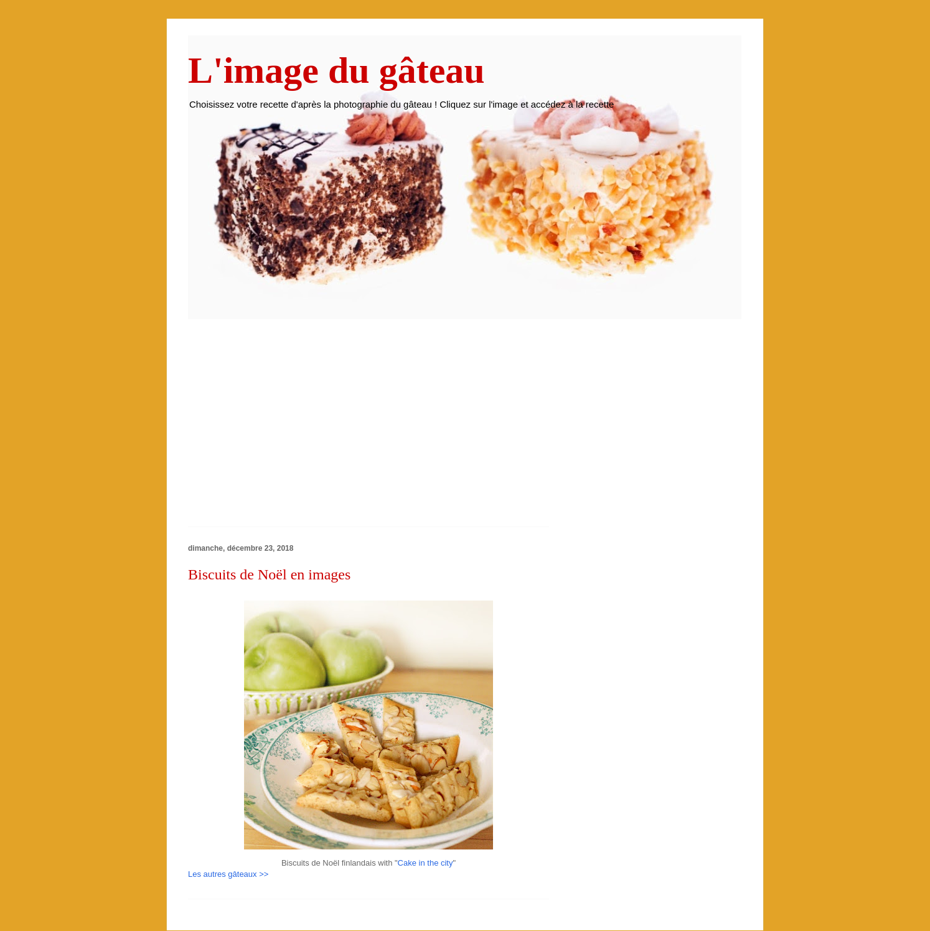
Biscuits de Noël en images (269, 574)
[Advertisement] (292, 427)
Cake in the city (425, 863)
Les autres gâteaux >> (228, 874)
